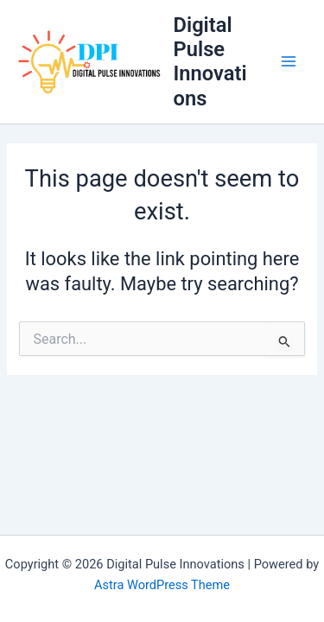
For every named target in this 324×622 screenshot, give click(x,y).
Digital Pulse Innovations (210, 62)
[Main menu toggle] (288, 62)
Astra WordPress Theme (162, 585)
